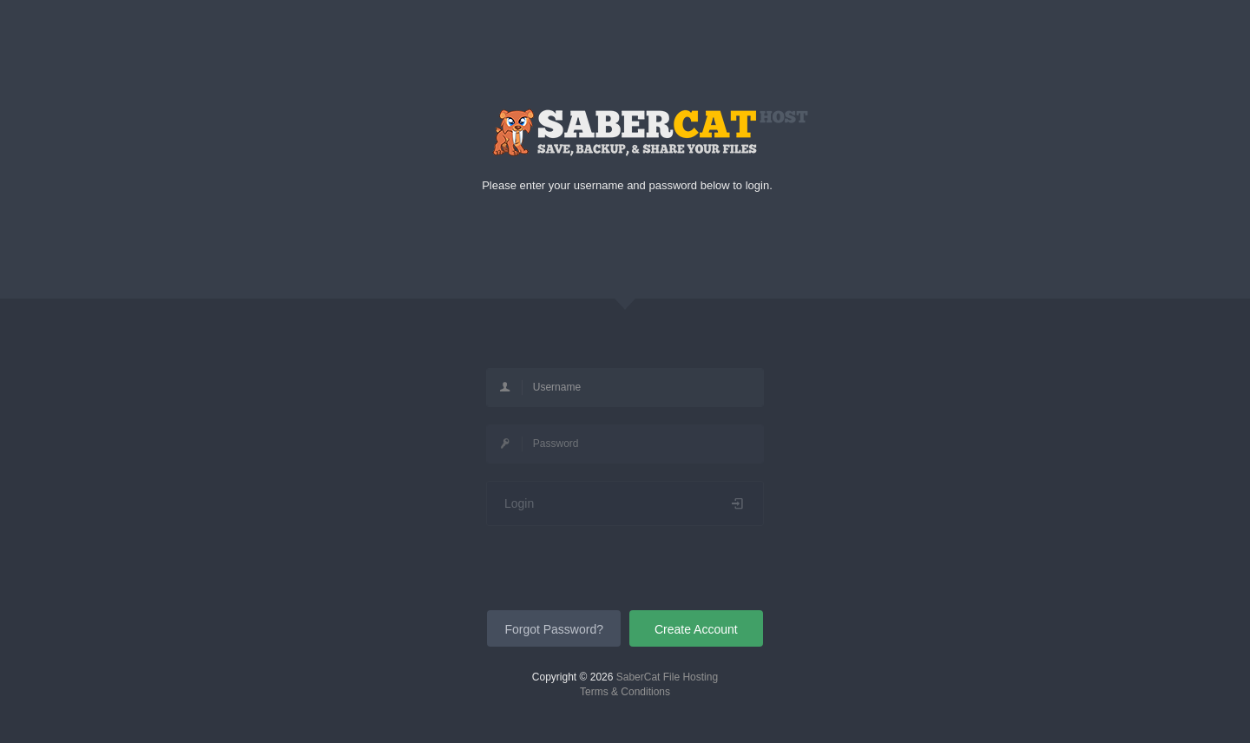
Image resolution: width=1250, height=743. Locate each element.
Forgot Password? (553, 629)
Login (625, 503)
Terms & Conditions (625, 692)
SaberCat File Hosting (667, 677)
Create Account (696, 629)
